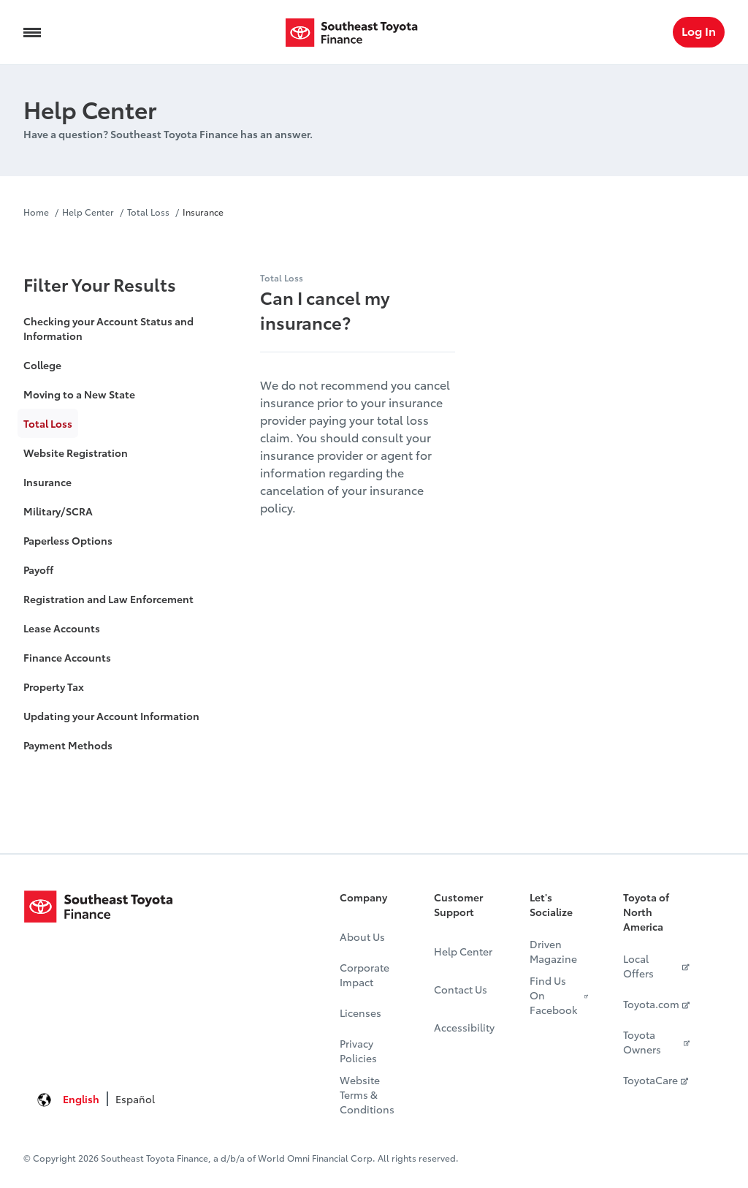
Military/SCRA (58, 511)
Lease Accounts (61, 628)
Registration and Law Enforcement (108, 598)
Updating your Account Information (111, 715)
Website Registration (75, 452)
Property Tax (53, 686)
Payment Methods (67, 745)
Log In (699, 30)
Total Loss (148, 211)
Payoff (38, 569)
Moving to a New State (79, 394)
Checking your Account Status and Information (108, 328)
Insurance (203, 211)
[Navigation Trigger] (32, 32)
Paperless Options (67, 540)
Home (37, 211)
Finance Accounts (67, 657)
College (42, 364)
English (81, 1098)
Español (135, 1098)
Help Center (88, 211)
